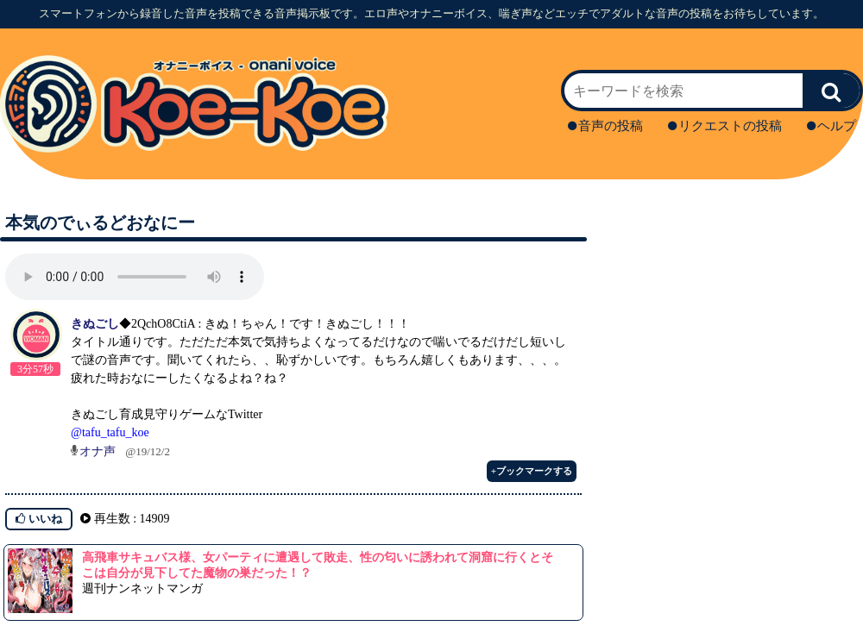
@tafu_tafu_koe (110, 432)
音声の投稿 (605, 126)
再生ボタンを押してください (134, 277)
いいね (39, 518)
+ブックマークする (531, 471)
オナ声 (97, 451)
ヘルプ (831, 126)
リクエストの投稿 (725, 126)
